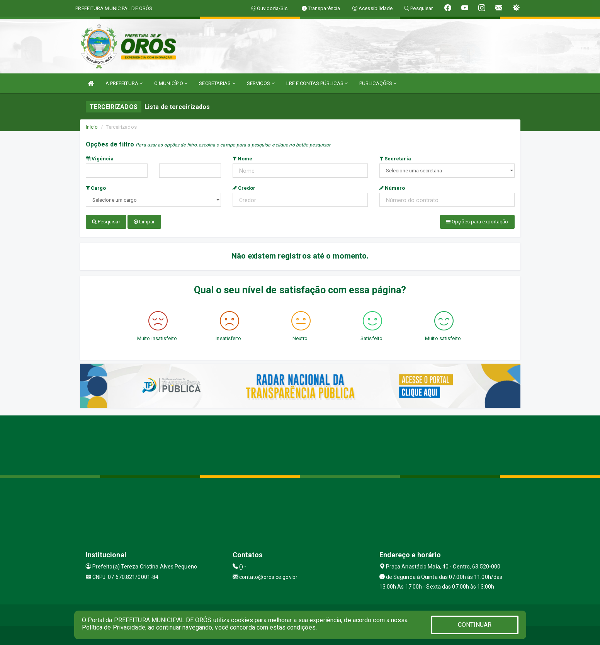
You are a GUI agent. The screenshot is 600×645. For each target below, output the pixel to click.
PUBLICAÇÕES (377, 83)
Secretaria (395, 159)
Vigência (100, 159)
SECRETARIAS (217, 83)
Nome (243, 159)
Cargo (96, 188)
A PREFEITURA (124, 83)
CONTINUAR (475, 624)
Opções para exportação (477, 222)
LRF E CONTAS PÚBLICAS (317, 83)
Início (92, 127)
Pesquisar (106, 222)
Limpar (144, 222)
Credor (244, 188)
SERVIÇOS (261, 83)
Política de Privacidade (113, 627)
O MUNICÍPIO (170, 83)
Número (392, 188)
